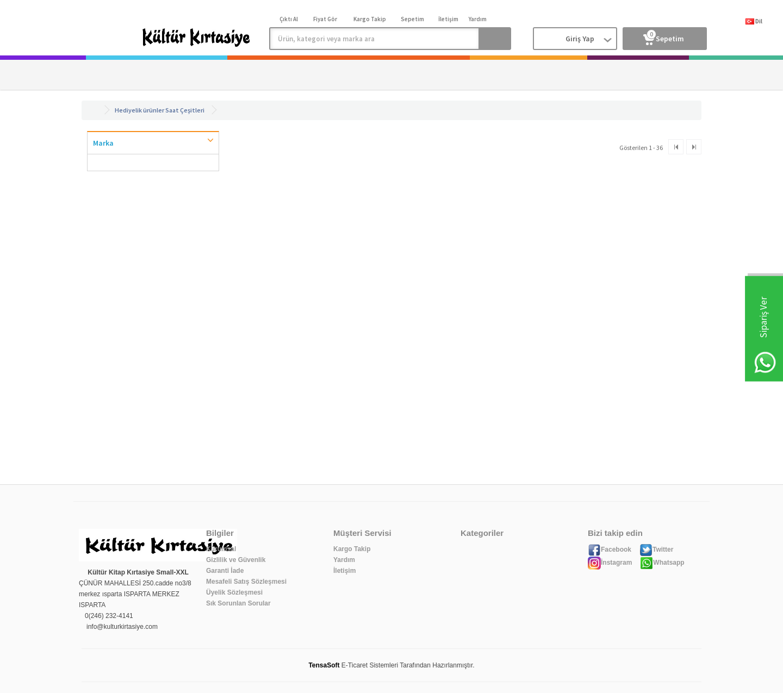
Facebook (609, 549)
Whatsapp (662, 562)
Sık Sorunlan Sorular (238, 603)
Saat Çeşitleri (184, 110)
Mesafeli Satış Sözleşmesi (246, 581)
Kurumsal (221, 549)
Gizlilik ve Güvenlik (235, 560)
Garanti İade (225, 571)
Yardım (344, 560)
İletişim (344, 571)
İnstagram (610, 562)
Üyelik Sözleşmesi (234, 592)
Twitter (656, 549)
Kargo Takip (351, 549)
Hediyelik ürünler (139, 110)
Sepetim (663, 36)
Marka (103, 143)
